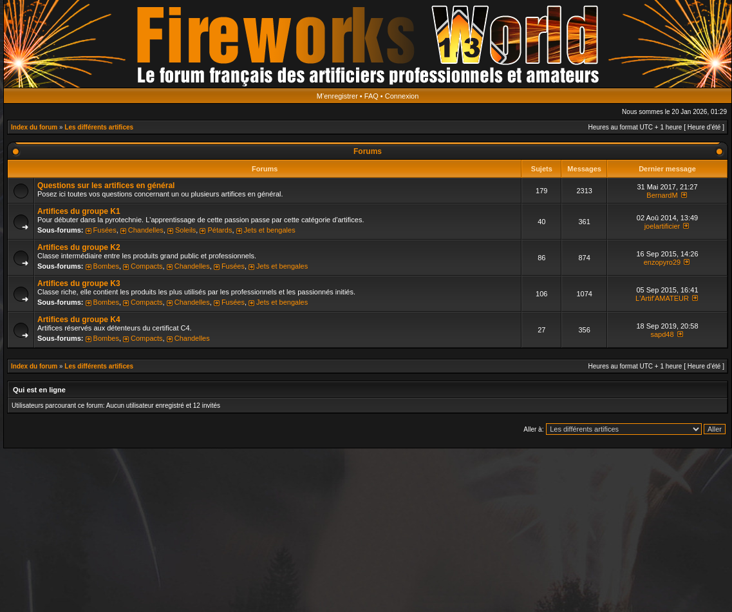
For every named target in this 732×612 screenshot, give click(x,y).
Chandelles (146, 230)
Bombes (106, 266)
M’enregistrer (337, 96)
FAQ (371, 96)
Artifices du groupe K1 (78, 211)
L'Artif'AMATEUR (662, 298)
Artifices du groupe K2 (78, 247)
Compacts (147, 266)
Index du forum (34, 127)
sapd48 (661, 334)
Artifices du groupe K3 (78, 283)
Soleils (185, 230)
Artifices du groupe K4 (78, 319)
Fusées (105, 230)
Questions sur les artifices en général (105, 185)
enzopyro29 (662, 262)
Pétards (219, 230)
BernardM (661, 195)
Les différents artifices (98, 127)
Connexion (402, 96)
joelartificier (662, 226)
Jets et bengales (270, 230)
